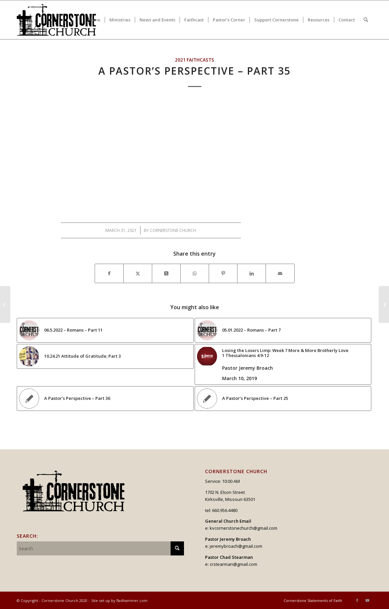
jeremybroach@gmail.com (236, 546)
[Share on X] (138, 273)
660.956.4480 (224, 510)
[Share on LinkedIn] (251, 273)
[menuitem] (94, 19)
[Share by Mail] (280, 273)
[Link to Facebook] (357, 600)
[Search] (365, 19)
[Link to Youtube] (367, 600)
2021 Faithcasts (194, 60)
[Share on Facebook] (109, 273)
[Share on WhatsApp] (195, 273)
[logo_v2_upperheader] (60, 19)
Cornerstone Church (173, 230)
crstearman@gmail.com (233, 564)
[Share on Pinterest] (223, 273)
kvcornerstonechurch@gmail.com (243, 528)
